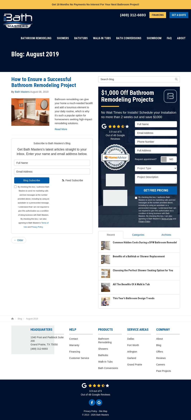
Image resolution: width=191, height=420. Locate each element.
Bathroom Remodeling (105, 340)
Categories (138, 234)
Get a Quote (179, 15)
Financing (158, 15)
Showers (103, 348)
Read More (61, 129)
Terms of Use (167, 219)
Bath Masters (22, 91)
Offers (159, 351)
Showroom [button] (154, 38)
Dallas (130, 338)
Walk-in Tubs (105, 361)
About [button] (181, 38)
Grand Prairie (134, 364)
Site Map (103, 411)
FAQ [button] (169, 38)
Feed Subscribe (72, 180)
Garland (131, 358)
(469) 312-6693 (39, 348)
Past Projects (163, 371)
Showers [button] (63, 38)
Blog (158, 345)
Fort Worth (133, 345)
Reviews (161, 358)
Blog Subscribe (31, 180)
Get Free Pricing (156, 190)
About (159, 338)
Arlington (132, 351)
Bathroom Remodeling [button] (36, 38)
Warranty (74, 345)
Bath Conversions (108, 368)
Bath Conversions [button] (128, 38)
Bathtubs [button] (81, 38)
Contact (73, 338)
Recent (111, 234)
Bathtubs (103, 355)
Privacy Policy (37, 227)
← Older (18, 240)
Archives (166, 234)
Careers (160, 364)
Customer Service (79, 358)
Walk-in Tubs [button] (102, 38)
